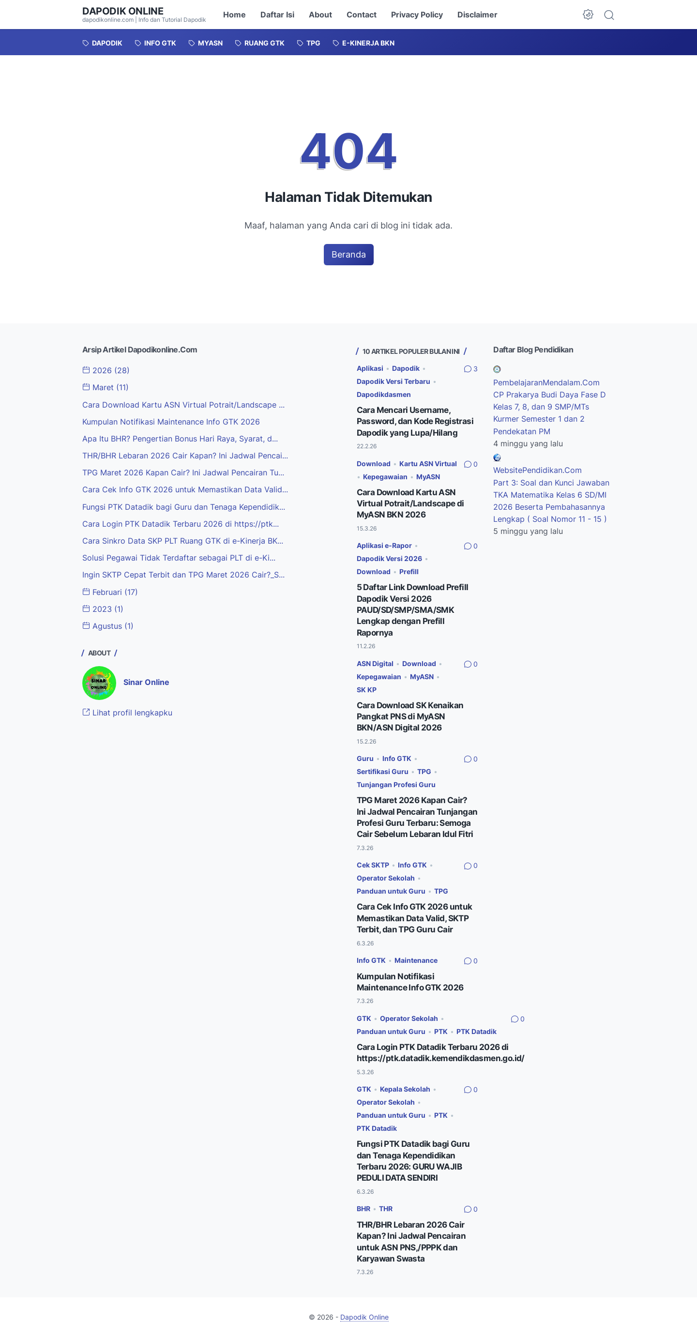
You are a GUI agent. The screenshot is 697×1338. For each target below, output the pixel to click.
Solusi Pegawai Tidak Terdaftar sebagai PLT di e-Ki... (178, 556)
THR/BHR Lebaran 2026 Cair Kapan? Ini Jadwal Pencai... (185, 455)
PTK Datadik (476, 1035)
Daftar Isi (277, 14)
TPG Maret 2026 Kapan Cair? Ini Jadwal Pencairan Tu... (183, 472)
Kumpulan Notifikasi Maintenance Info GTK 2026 (171, 421)
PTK (441, 1035)
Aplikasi (370, 368)
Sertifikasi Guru (383, 767)
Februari (110, 589)
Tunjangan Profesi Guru (396, 779)
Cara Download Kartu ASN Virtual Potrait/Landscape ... (183, 404)
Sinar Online (146, 679)
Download (374, 462)
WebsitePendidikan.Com (537, 469)
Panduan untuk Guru (391, 896)
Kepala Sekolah (405, 1092)
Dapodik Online (122, 11)
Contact (362, 14)
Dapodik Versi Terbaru (393, 381)
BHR (363, 1210)
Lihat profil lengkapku (127, 710)
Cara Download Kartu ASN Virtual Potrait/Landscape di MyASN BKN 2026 (411, 502)
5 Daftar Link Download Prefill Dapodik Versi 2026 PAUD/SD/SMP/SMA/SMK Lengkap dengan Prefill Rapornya (414, 606)
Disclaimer (477, 14)
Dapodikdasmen (384, 394)
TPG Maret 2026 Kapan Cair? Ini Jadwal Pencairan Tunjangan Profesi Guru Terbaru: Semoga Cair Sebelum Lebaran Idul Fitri (413, 817)
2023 (102, 606)
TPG (424, 767)
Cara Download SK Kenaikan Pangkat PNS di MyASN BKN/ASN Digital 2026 (412, 712)
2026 (106, 371)
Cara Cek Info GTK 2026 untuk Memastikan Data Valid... (185, 488)
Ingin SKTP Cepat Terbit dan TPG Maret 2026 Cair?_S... (183, 573)
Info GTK (396, 754)
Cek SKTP (373, 870)
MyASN (428, 475)
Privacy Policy (417, 14)
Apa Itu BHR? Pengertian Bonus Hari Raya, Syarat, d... (180, 438)
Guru (365, 754)
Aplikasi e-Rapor (384, 543)
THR (386, 1210)
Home (234, 14)
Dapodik (406, 368)
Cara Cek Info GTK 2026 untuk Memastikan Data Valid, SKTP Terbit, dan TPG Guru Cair (416, 922)
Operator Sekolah (386, 883)
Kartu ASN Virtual (428, 462)
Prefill (409, 569)
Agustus (108, 623)
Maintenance (416, 964)
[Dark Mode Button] (588, 14)
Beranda (349, 254)
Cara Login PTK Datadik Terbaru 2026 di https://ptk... (180, 522)
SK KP (367, 686)
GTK (364, 1022)
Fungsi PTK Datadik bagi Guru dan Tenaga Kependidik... (183, 505)
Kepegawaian (385, 475)
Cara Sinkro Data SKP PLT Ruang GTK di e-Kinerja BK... (182, 539)
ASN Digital (375, 660)
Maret (105, 388)
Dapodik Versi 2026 (389, 556)
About (320, 14)
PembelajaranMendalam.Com (546, 383)
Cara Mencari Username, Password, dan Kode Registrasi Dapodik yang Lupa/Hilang (417, 420)
